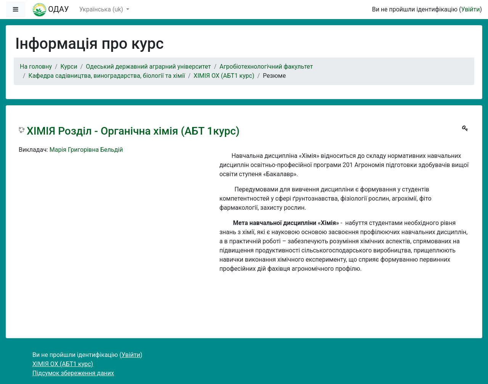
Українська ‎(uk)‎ (102, 9)
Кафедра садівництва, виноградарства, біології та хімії (107, 75)
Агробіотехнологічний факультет (266, 66)
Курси (69, 66)
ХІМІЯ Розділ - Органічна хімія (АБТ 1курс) (133, 131)
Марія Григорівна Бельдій (86, 149)
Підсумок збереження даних (73, 373)
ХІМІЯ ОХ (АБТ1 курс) (224, 75)
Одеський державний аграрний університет (148, 66)
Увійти (470, 9)
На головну (36, 66)
